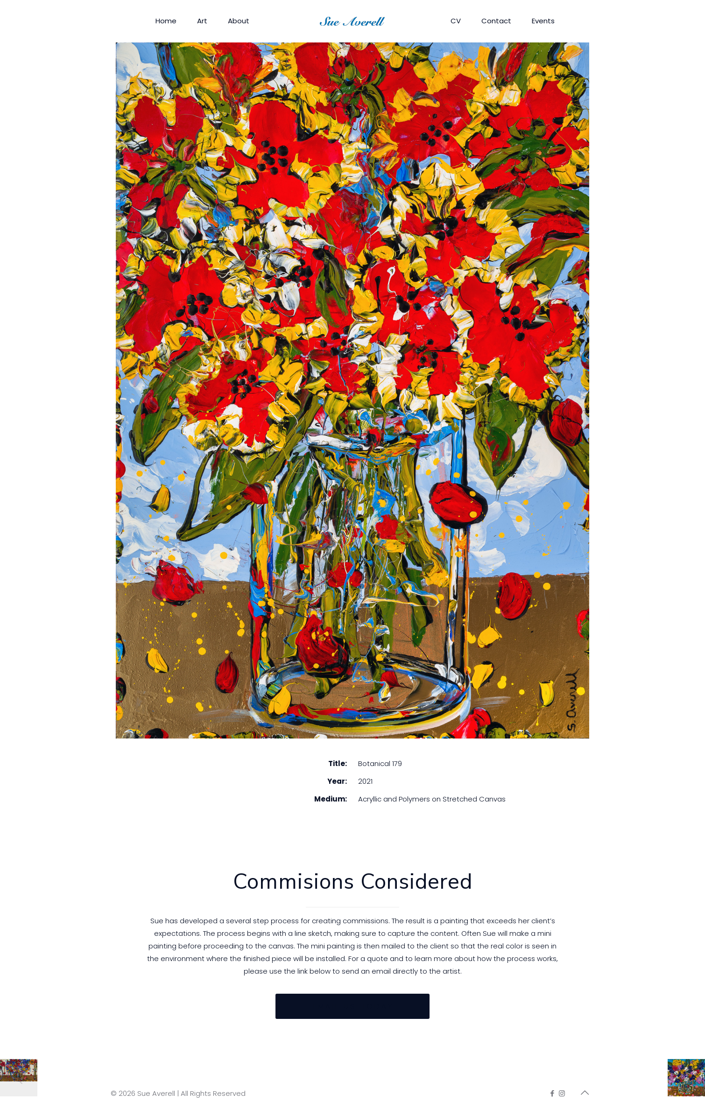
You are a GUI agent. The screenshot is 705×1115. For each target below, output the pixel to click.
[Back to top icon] (584, 1092)
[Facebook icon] (552, 1093)
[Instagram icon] (561, 1093)
